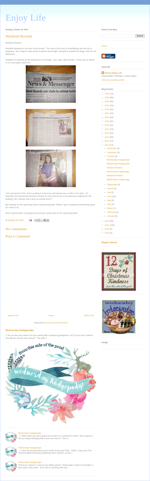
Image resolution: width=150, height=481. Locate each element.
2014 (107, 141)
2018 (107, 125)
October (111, 156)
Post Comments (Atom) (57, 322)
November (112, 152)
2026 (107, 93)
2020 (107, 117)
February (111, 212)
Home (51, 315)
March (110, 208)
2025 (107, 97)
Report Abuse (109, 242)
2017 (107, 129)
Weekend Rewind (114, 168)
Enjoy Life (25, 17)
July (109, 192)
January (111, 216)
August (110, 188)
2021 (107, 113)
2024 (107, 101)
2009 (107, 233)
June (109, 196)
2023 (107, 105)
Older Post (89, 315)
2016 (107, 133)
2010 (107, 229)
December (112, 148)
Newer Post (13, 315)
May (109, 200)
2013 (107, 145)
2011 (107, 225)
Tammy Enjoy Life (113, 73)
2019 (107, 121)
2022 (107, 109)
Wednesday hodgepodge (118, 171)
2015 (107, 137)
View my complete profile (113, 80)
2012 (107, 221)
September (112, 184)
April (109, 204)
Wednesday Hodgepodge (19, 330)
